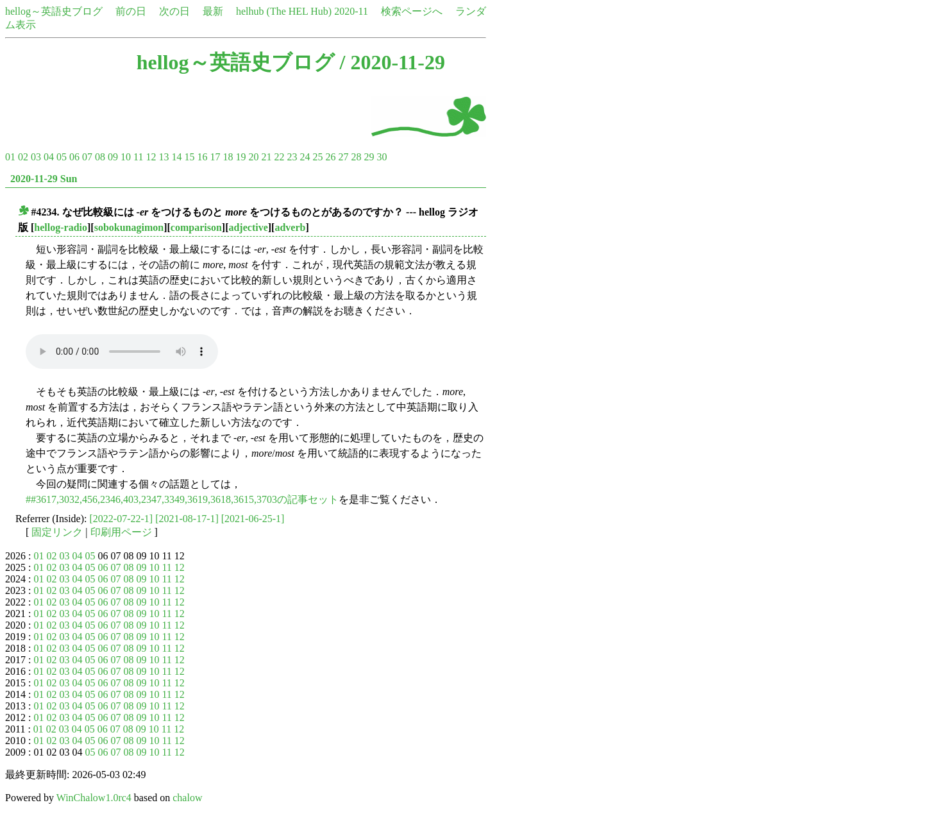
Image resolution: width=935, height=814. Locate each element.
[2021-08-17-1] (187, 518)
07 (87, 156)
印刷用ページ (121, 532)
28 (356, 156)
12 (151, 156)
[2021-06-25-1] (253, 518)
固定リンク (57, 532)
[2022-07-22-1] (121, 518)
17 (215, 156)
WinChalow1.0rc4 (93, 797)
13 (163, 156)
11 (138, 156)
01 (10, 156)
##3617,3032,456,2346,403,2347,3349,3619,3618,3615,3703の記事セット (182, 499)
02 (23, 156)
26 (330, 156)
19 (240, 156)
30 (381, 156)
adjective (247, 227)
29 (369, 156)
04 (49, 156)
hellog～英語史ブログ (54, 11)
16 (202, 156)
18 (228, 156)
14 (176, 156)
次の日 (174, 11)
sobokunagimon (129, 227)
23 (292, 156)
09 (113, 156)
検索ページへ (411, 11)
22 (279, 156)
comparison (196, 227)
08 (100, 156)
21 (266, 156)
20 (253, 156)
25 (317, 156)
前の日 (130, 11)
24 (304, 156)
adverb (289, 227)
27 (343, 156)
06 (74, 156)
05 (61, 156)
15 (189, 156)
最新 (213, 11)
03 (36, 156)
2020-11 (351, 11)
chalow (187, 797)
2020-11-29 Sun (43, 178)
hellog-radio (60, 227)
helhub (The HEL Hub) (284, 11)
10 (126, 156)
